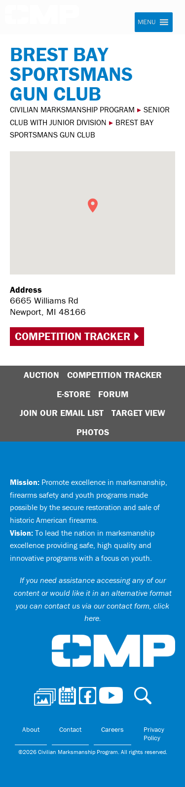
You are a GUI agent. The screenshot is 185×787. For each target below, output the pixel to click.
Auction (41, 374)
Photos (92, 432)
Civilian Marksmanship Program (47, 19)
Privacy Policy (154, 734)
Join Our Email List (62, 412)
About (30, 729)
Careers (112, 729)
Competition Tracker (72, 336)
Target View (138, 412)
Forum (113, 394)
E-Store (73, 394)
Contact (70, 729)
